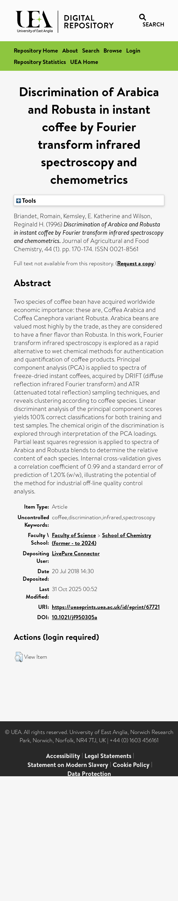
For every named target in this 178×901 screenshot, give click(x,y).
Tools (26, 200)
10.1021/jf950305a (74, 617)
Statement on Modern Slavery (67, 764)
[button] (19, 657)
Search (90, 50)
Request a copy (135, 263)
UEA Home (84, 62)
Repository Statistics (40, 62)
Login (133, 50)
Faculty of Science (74, 535)
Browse (112, 50)
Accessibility (63, 756)
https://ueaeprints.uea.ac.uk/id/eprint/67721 (106, 607)
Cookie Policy (131, 764)
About (70, 50)
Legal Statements (108, 756)
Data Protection (89, 773)
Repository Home (36, 50)
